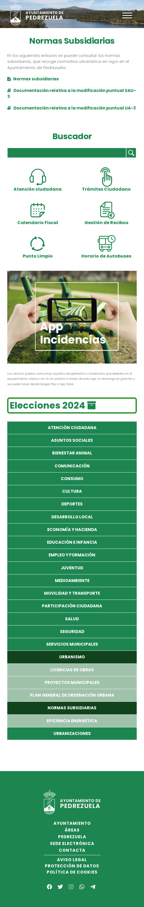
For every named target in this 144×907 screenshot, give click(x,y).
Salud (72, 619)
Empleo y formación (72, 555)
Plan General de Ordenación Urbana (72, 695)
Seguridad (72, 631)
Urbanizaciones (72, 733)
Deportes (72, 504)
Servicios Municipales (72, 644)
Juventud (72, 568)
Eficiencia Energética (72, 721)
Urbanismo (72, 657)
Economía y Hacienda (72, 529)
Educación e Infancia (72, 542)
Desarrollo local (72, 517)
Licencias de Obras (72, 670)
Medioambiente (72, 580)
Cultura (72, 491)
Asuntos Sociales (72, 440)
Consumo (72, 478)
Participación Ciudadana (72, 606)
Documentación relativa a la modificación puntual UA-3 (71, 108)
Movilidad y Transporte (72, 593)
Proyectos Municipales (72, 682)
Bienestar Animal (72, 453)
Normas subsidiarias (33, 79)
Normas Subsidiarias (72, 708)
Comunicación (72, 466)
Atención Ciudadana (72, 427)
